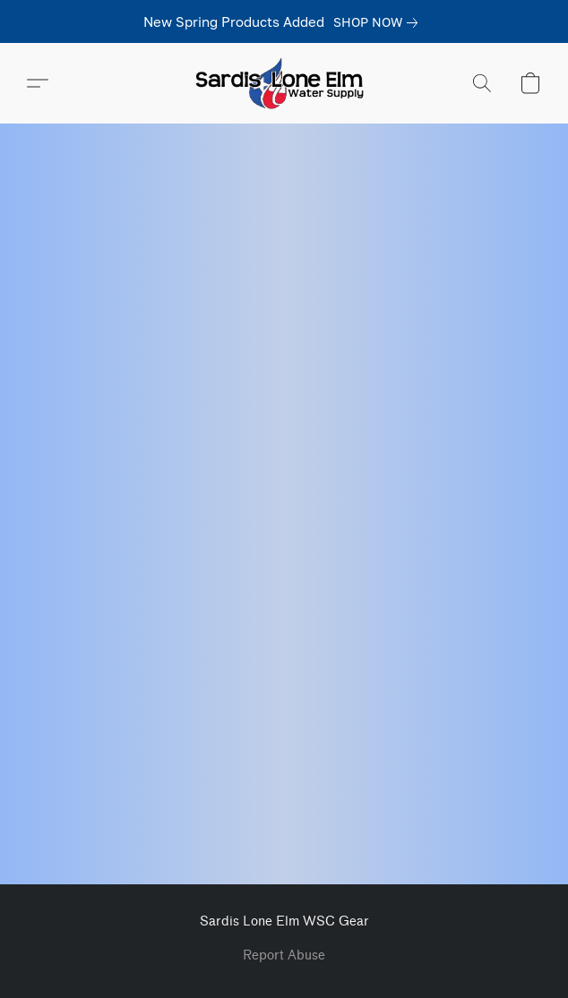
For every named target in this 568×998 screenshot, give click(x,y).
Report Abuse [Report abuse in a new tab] (284, 955)
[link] (379, 22)
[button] (284, 83)
